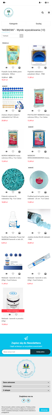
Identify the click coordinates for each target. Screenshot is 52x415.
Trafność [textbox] (5, 36)
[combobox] (12, 36)
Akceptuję (44, 410)
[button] (46, 2)
